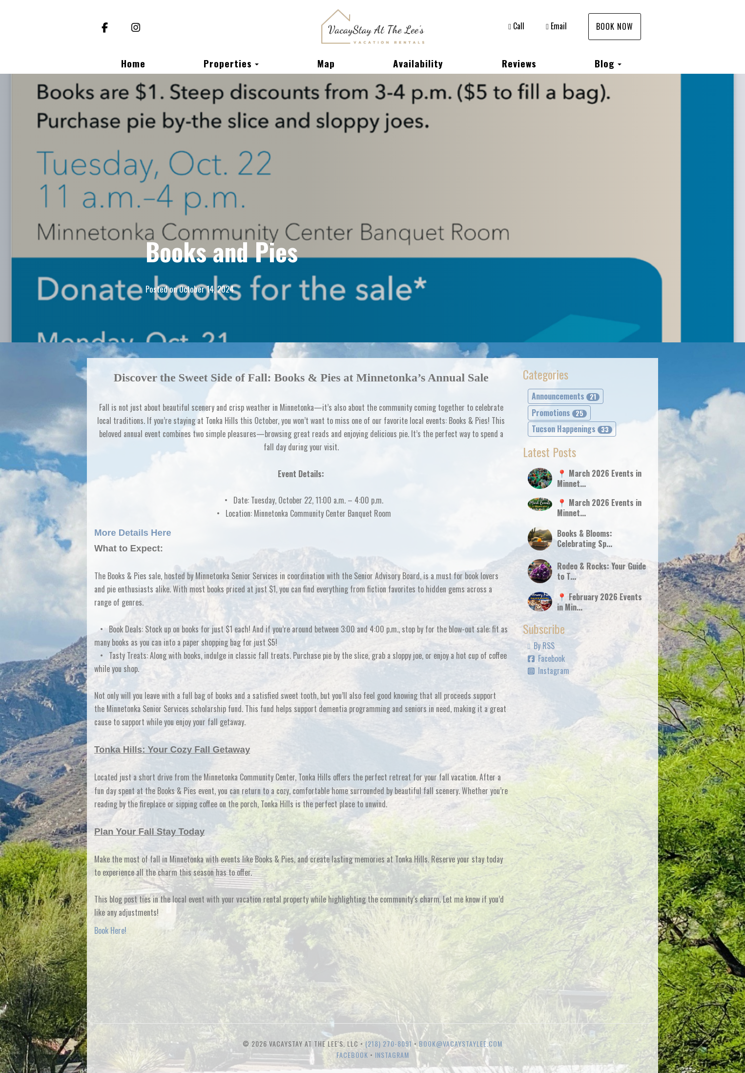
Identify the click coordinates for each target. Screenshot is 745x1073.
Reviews (519, 63)
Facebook (546, 658)
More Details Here (132, 532)
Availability (418, 63)
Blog (605, 63)
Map (326, 63)
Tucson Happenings (572, 429)
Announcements (566, 396)
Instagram (548, 670)
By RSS (541, 646)
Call (516, 26)
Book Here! (110, 930)
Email (556, 26)
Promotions (559, 413)
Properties (228, 63)
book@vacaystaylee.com (460, 1043)
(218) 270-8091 (388, 1043)
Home (133, 63)
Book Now (614, 26)
